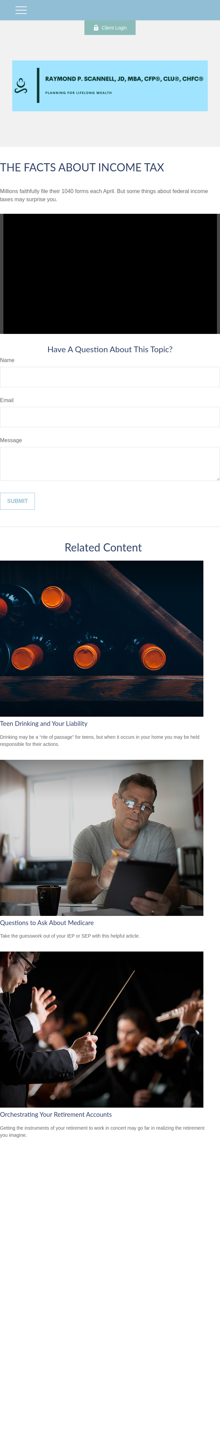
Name (7, 360)
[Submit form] (17, 501)
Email (7, 400)
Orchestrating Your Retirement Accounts (56, 1114)
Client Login (110, 28)
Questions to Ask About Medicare (47, 922)
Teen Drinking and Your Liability (43, 723)
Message (11, 440)
